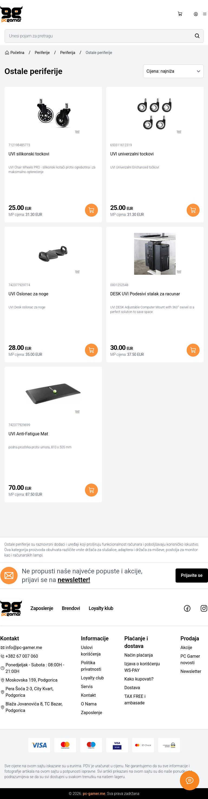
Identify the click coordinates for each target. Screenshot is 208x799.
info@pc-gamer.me (21, 647)
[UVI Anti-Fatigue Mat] (53, 395)
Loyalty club (92, 677)
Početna (14, 52)
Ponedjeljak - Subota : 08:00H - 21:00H (32, 668)
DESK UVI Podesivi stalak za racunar (145, 293)
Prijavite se (192, 575)
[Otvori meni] (205, 14)
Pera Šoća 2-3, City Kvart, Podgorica (27, 692)
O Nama (89, 704)
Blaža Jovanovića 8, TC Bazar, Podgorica (31, 707)
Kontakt (88, 695)
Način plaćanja (138, 655)
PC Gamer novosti (190, 659)
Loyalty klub (101, 608)
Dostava (132, 687)
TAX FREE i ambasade (135, 699)
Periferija (67, 52)
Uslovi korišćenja (91, 651)
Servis (87, 686)
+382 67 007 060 (19, 656)
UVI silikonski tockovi (29, 153)
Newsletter (190, 671)
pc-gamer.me (94, 793)
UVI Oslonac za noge (28, 293)
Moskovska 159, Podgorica (29, 680)
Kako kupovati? (139, 679)
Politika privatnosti (91, 666)
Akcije (186, 647)
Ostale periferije (99, 52)
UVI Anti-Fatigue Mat (28, 433)
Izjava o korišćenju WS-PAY (142, 667)
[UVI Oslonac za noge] (53, 255)
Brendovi (71, 608)
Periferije (42, 52)
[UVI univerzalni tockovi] (155, 115)
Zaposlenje (42, 608)
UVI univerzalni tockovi (132, 153)
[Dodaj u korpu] (91, 210)
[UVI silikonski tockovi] (53, 115)
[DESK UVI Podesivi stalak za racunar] (155, 255)
